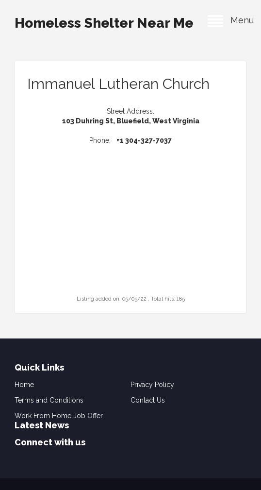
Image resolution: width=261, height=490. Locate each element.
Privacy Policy (152, 385)
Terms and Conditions (49, 400)
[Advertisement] (130, 232)
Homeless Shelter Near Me (104, 23)
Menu (231, 20)
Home (24, 385)
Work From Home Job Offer (59, 416)
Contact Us (147, 400)
